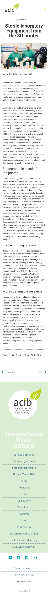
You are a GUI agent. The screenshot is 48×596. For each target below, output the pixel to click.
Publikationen (24, 500)
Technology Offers (24, 461)
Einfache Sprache (24, 454)
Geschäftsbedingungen (24, 533)
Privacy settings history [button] (24, 575)
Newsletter (24, 513)
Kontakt (24, 520)
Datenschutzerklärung (24, 540)
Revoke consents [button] (24, 581)
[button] (45, 9)
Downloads (24, 507)
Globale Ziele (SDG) (24, 474)
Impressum (24, 527)
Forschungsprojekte (24, 467)
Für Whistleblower (24, 546)
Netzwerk (24, 487)
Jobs (24, 494)
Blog (24, 481)
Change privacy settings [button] (24, 568)
